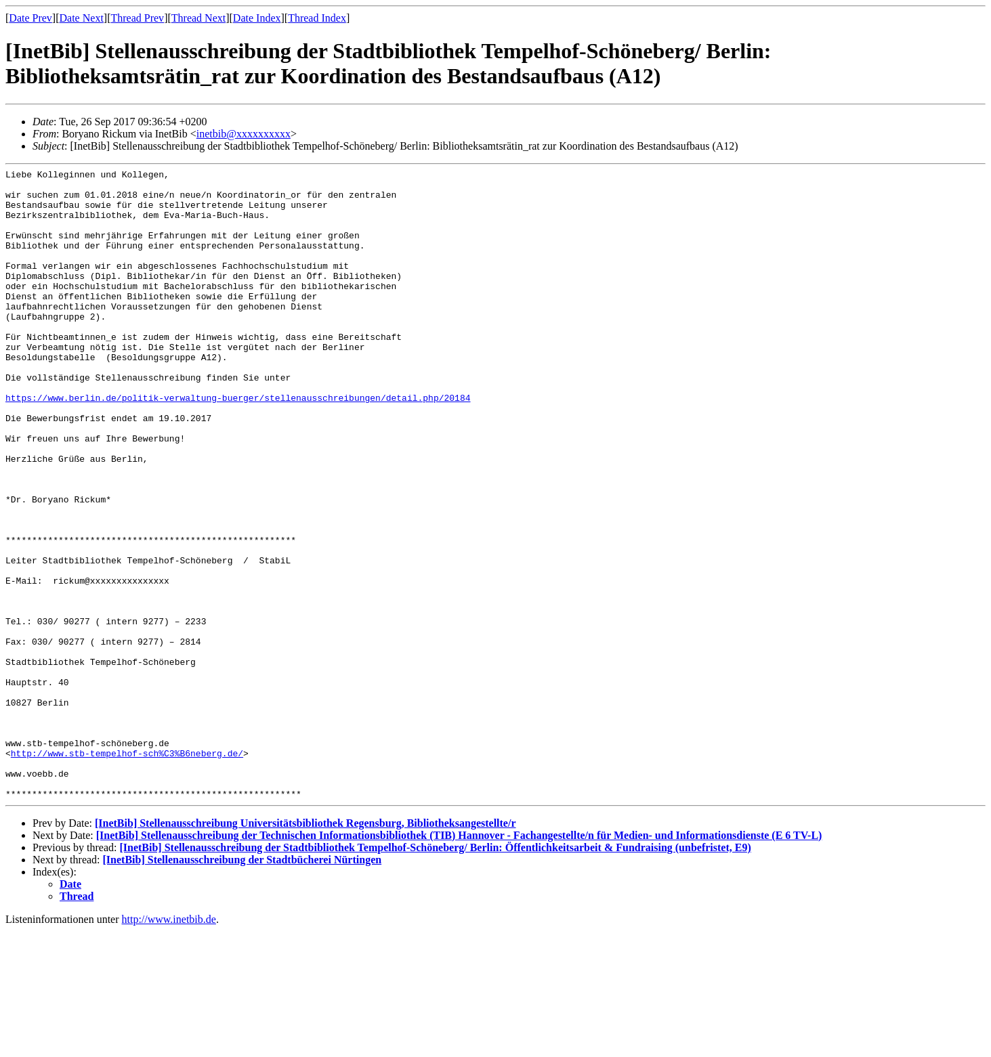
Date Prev (30, 18)
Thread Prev (137, 18)
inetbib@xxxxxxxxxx (243, 133)
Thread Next (198, 18)
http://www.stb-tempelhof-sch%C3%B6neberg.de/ (127, 871)
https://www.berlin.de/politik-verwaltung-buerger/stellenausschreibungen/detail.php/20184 (237, 444)
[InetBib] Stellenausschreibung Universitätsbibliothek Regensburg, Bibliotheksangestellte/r (305, 949)
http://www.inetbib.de (169, 1045)
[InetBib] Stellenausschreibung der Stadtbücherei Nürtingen (242, 985)
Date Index (257, 18)
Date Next (82, 18)
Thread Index (317, 18)
